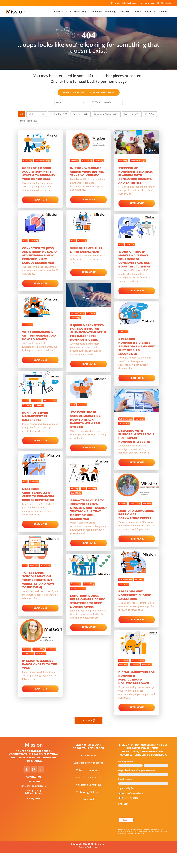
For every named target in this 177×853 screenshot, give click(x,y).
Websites (137, 11)
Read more (40, 199)
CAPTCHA (123, 803)
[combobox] (67, 102)
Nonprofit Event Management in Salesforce (36, 416)
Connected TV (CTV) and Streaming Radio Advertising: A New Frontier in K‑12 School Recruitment (39, 255)
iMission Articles (77, 313)
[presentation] (139, 811)
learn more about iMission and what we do (88, 92)
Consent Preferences (88, 847)
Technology (95, 11)
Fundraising (80, 11)
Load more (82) (88, 720)
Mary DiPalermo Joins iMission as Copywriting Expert (136, 514)
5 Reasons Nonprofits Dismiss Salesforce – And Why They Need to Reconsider (136, 346)
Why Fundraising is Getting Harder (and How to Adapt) (39, 335)
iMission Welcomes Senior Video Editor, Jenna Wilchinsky (87, 172)
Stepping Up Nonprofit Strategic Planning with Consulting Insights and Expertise (135, 175)
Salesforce (124, 11)
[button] (21, 114)
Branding (74, 488)
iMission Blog (87, 160)
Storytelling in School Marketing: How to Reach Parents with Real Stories (85, 420)
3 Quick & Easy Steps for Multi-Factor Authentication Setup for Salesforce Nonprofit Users (88, 332)
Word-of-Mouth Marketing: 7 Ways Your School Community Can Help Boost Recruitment (135, 259)
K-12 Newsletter (130, 797)
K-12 (68, 11)
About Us (74, 160)
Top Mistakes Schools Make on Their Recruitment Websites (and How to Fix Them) (38, 580)
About (57, 11)
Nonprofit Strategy (42, 160)
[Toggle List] (83, 102)
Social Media (76, 493)
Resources (150, 11)
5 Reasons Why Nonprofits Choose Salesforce (134, 595)
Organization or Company (136, 770)
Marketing (110, 11)
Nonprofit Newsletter (133, 793)
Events (25, 401)
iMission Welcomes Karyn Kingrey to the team (39, 664)
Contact (163, 11)
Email (125, 779)
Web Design (124, 423)
